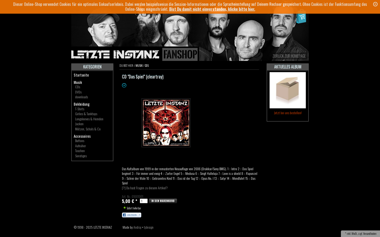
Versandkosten (369, 234)
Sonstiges (81, 155)
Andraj (137, 227)
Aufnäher (80, 145)
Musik (78, 82)
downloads (81, 96)
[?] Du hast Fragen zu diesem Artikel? (145, 187)
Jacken (79, 123)
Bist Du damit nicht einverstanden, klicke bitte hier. (212, 9)
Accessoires (82, 136)
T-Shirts (79, 108)
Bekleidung (82, 104)
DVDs (78, 91)
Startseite (81, 75)
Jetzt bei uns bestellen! (288, 112)
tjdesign (149, 227)
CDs (77, 86)
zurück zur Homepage (289, 56)
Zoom (124, 85)
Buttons (79, 140)
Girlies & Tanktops (86, 113)
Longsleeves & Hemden (89, 118)
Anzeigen (132, 215)
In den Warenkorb (163, 201)
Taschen (80, 150)
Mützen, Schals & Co (88, 128)
